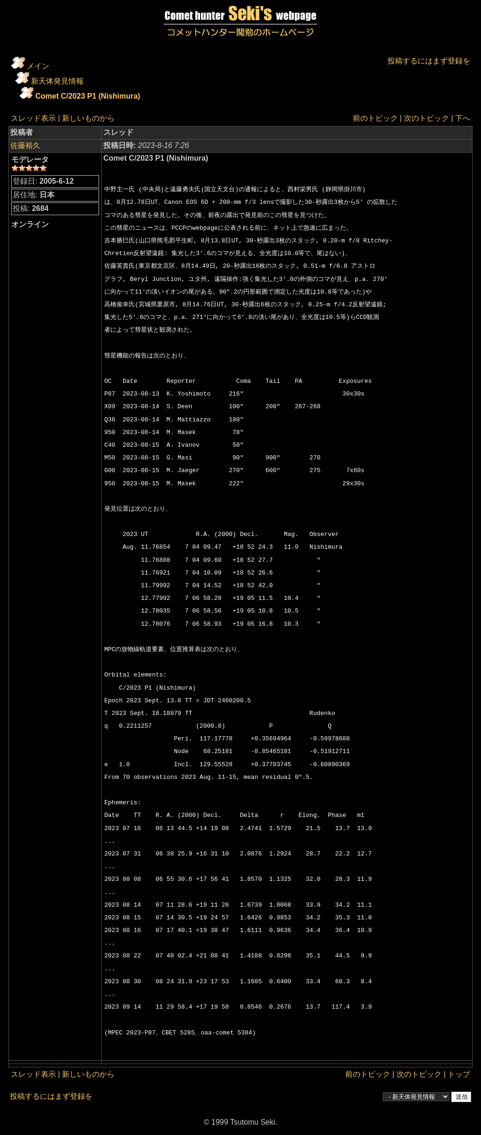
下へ (462, 118)
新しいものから (88, 118)
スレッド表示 (33, 118)
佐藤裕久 (25, 145)
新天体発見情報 (57, 81)
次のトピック (426, 118)
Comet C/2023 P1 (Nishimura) (87, 96)
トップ (459, 1074)
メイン (38, 66)
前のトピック (375, 118)
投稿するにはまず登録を (429, 61)
